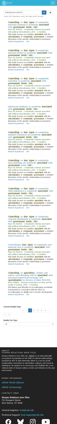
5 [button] (45, 310)
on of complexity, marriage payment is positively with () (28, 24)
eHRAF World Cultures (13, 382)
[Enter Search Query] (22, 12)
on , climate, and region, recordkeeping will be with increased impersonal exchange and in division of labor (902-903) (30, 276)
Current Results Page (12, 307)
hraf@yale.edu (27, 410)
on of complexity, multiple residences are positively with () (30, 134)
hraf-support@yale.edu (32, 415)
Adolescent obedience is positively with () (30, 107)
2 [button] (33, 310)
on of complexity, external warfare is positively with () (30, 52)
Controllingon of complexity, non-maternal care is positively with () (30, 247)
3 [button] (37, 310)
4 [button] (41, 310)
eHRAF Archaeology (12, 387)
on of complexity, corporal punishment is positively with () (30, 219)
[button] (5, 314)
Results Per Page (10, 320)
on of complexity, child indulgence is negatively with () (30, 191)
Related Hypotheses (16, 41)
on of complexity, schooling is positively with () (28, 81)
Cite (27, 41)
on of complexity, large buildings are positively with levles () (30, 162)
